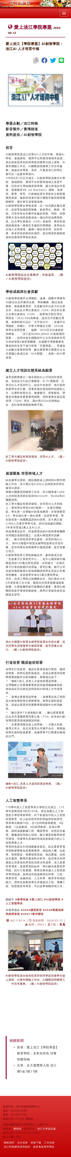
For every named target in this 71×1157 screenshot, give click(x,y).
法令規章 (22, 1142)
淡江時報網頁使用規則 (17, 1146)
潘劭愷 (17, 1128)
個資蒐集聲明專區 (43, 1146)
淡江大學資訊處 (46, 1128)
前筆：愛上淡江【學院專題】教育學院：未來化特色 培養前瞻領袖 (38, 1053)
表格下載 (36, 1142)
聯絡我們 (9, 1142)
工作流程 (49, 1142)
